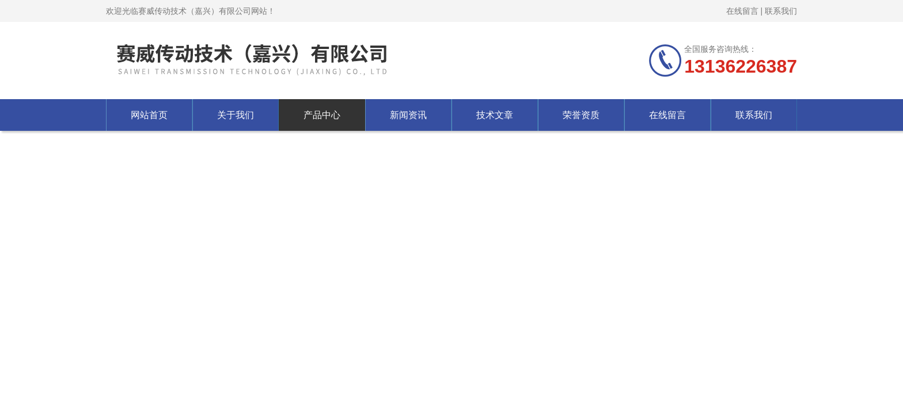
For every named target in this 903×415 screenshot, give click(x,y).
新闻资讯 (408, 115)
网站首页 (149, 115)
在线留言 (742, 11)
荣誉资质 (581, 115)
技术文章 (494, 115)
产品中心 (321, 115)
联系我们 (781, 11)
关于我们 (235, 115)
